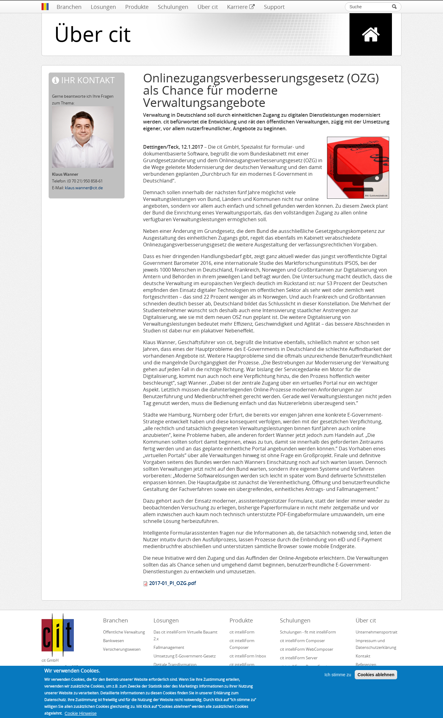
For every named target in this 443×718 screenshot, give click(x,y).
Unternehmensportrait (376, 632)
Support (274, 6)
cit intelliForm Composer (241, 644)
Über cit (208, 6)
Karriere (241, 6)
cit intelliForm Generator (241, 668)
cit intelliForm (241, 632)
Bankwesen (113, 640)
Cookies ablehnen (375, 677)
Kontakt (363, 656)
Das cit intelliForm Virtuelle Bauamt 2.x (186, 635)
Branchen (69, 6)
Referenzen (366, 664)
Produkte (137, 6)
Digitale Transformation (175, 664)
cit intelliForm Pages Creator (305, 666)
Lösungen (103, 6)
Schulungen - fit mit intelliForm (308, 632)
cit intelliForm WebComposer (307, 649)
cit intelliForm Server (298, 658)
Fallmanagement (169, 647)
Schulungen (173, 6)
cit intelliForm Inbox (247, 656)
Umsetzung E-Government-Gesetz (185, 656)
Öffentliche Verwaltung (124, 632)
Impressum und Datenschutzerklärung (376, 644)
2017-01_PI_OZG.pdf (172, 583)
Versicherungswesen (122, 649)
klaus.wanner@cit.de (84, 187)
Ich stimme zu (338, 677)
